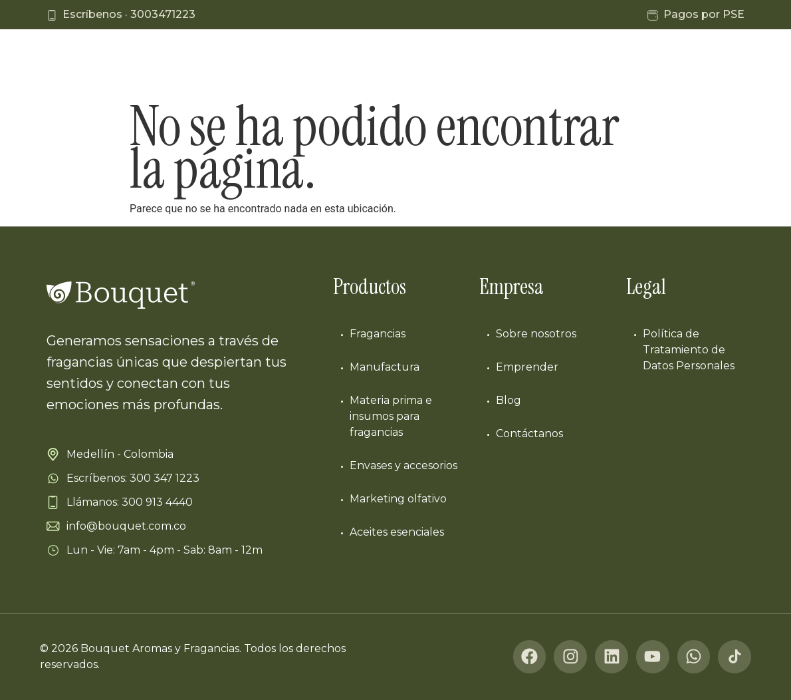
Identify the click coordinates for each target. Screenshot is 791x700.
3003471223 (162, 14)
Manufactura (397, 64)
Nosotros (483, 64)
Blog (630, 64)
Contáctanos (703, 64)
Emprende (563, 64)
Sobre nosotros (536, 333)
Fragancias (377, 333)
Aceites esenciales (397, 532)
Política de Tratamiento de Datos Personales (688, 349)
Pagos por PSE (703, 14)
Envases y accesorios (403, 465)
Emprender (527, 367)
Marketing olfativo (398, 498)
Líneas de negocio (290, 64)
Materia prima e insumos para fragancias (391, 416)
